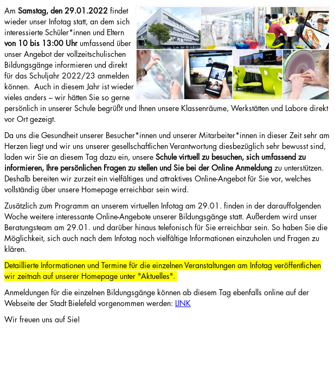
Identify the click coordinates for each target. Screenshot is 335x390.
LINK (183, 303)
